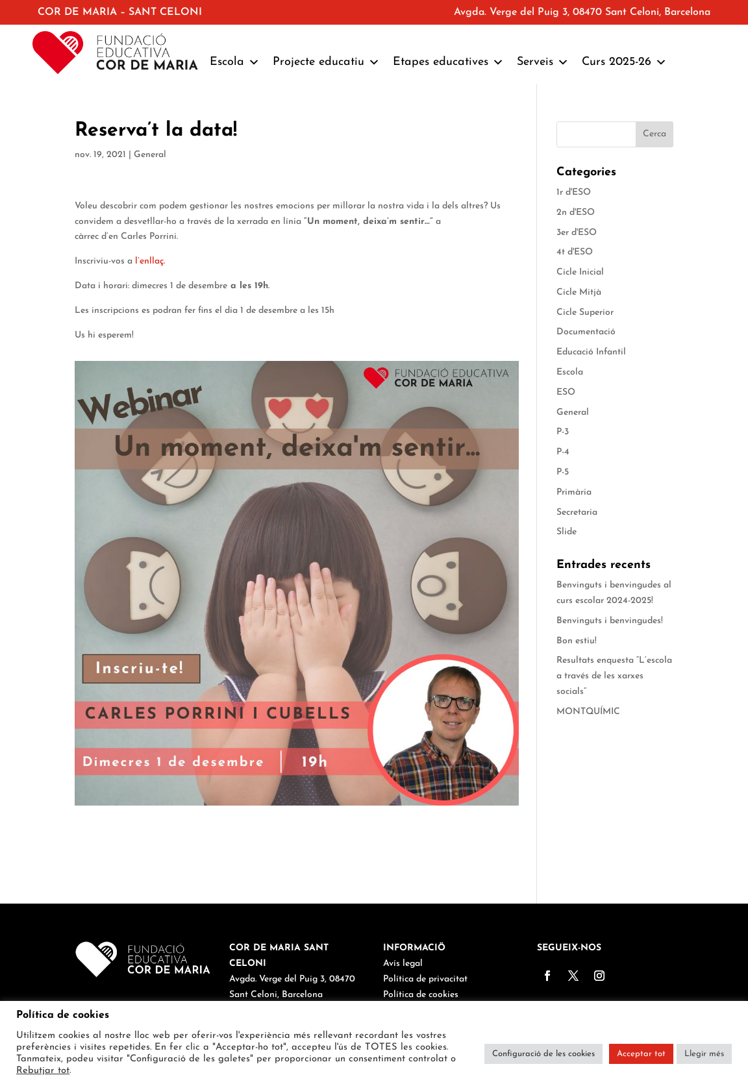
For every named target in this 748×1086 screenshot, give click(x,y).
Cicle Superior (585, 312)
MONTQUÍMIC (588, 712)
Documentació (586, 332)
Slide (566, 532)
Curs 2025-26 (624, 62)
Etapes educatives (448, 62)
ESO (565, 392)
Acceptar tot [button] (641, 1054)
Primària (574, 492)
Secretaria (576, 512)
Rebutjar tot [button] (42, 1071)
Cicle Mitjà (578, 292)
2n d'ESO (575, 212)
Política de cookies (420, 995)
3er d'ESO (576, 233)
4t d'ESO (574, 252)
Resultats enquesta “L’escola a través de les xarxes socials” (614, 676)
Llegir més (704, 1054)
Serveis (543, 62)
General (150, 155)
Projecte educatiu (326, 62)
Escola (235, 62)
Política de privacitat (425, 979)
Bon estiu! (576, 641)
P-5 (562, 472)
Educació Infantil (591, 352)
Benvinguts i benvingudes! (609, 621)
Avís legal (403, 964)
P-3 (562, 432)
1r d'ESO (573, 192)
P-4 (562, 452)
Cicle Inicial (580, 272)
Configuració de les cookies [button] (543, 1054)
